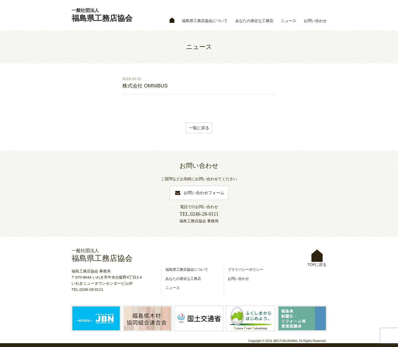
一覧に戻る (199, 128)
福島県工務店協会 (102, 15)
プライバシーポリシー (245, 269)
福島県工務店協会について (205, 21)
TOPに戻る (317, 258)
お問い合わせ (315, 21)
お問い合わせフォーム (204, 193)
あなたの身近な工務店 (254, 21)
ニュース (288, 21)
